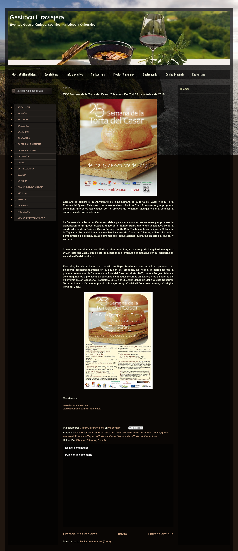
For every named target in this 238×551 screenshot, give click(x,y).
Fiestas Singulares (123, 74)
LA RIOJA (22, 181)
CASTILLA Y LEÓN (26, 150)
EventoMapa (51, 74)
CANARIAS (23, 132)
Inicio (122, 534)
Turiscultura (98, 74)
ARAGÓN (22, 113)
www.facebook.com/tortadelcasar (82, 408)
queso (156, 432)
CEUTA (21, 162)
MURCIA (21, 199)
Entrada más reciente (80, 534)
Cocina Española (174, 74)
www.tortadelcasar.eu (75, 405)
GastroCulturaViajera (24, 74)
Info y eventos (75, 74)
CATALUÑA (23, 156)
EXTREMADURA (25, 168)
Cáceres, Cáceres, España (91, 440)
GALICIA (21, 175)
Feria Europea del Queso (137, 432)
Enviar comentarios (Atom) (95, 541)
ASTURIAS (22, 119)
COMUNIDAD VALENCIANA (31, 218)
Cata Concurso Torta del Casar (104, 432)
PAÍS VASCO (23, 212)
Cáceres (80, 432)
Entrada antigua (160, 534)
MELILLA (22, 193)
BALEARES (23, 126)
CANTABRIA (23, 138)
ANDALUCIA (23, 107)
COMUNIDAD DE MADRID (30, 187)
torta (155, 436)
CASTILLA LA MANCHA (29, 144)
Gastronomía (150, 74)
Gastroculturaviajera (37, 17)
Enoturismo (198, 74)
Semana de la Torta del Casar (134, 436)
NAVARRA (22, 205)
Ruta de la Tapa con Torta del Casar (95, 436)
